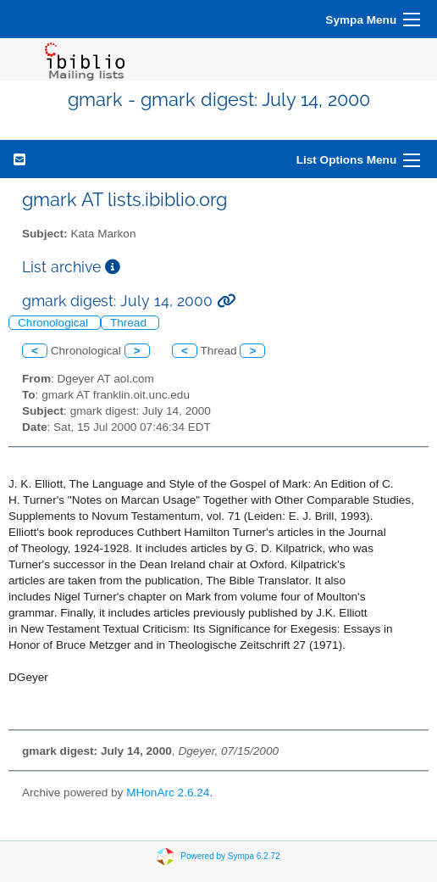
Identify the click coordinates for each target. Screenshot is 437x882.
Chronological (54, 322)
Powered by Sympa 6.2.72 (229, 856)
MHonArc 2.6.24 (167, 792)
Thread (130, 322)
